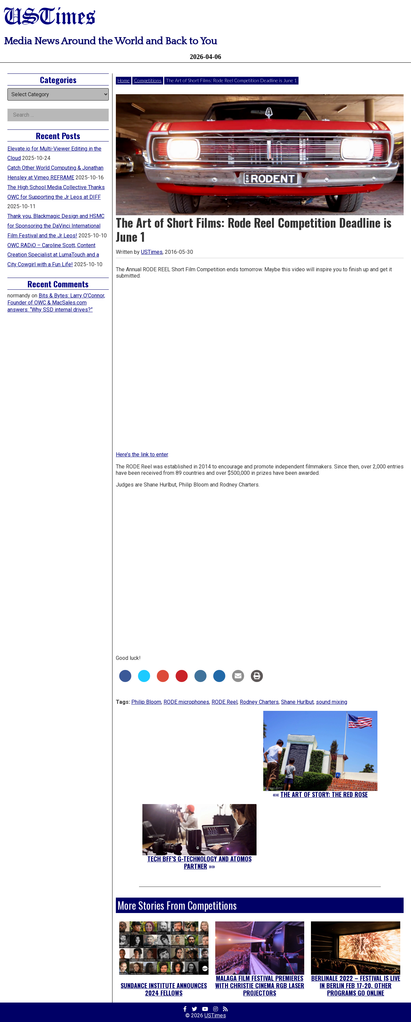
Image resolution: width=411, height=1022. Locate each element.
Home (124, 80)
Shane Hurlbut (297, 702)
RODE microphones (186, 702)
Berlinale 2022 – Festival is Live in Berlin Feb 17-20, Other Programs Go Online (355, 985)
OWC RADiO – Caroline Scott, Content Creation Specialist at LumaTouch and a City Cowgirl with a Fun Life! (53, 255)
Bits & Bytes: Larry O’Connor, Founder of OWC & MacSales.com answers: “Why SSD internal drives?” (56, 302)
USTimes (49, 17)
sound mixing (331, 702)
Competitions (148, 80)
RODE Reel (224, 702)
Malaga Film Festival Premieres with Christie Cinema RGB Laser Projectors (259, 985)
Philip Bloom (146, 702)
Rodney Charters (259, 702)
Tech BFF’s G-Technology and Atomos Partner (199, 862)
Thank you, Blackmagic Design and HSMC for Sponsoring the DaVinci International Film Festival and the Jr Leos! (55, 226)
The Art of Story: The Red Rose (324, 794)
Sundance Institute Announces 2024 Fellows (164, 989)
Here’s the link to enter (142, 454)
